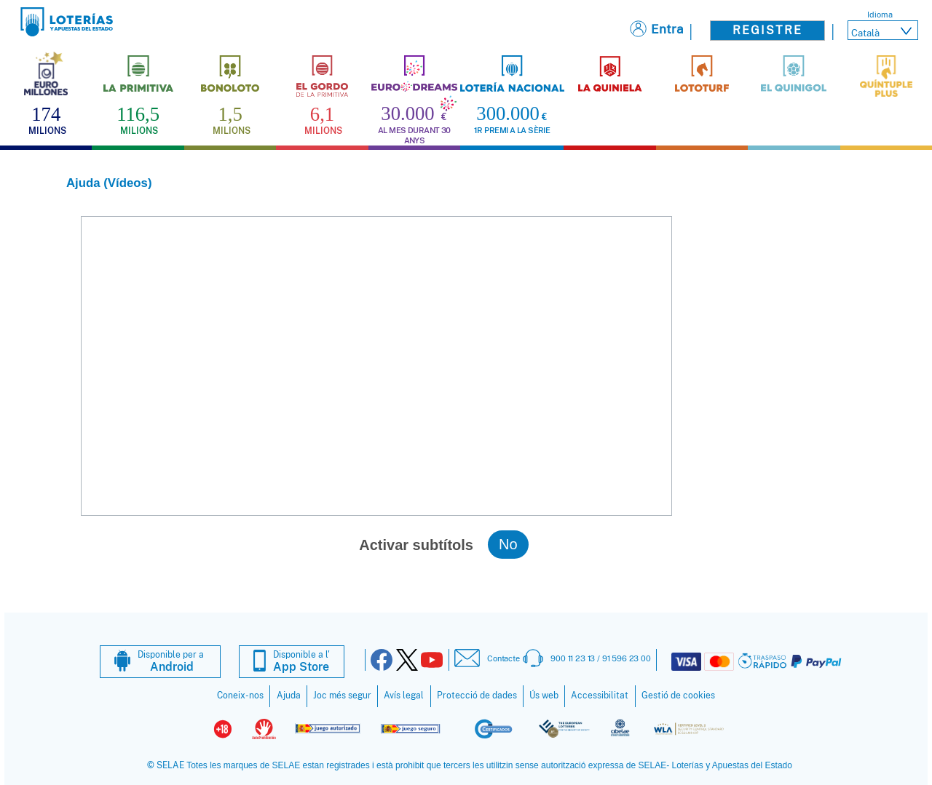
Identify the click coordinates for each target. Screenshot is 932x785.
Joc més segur (342, 695)
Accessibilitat (599, 695)
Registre (767, 30)
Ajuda (289, 695)
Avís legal (404, 695)
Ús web (543, 695)
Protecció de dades (477, 695)
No (508, 544)
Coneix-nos (240, 695)
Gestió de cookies (678, 695)
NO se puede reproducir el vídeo (376, 365)
